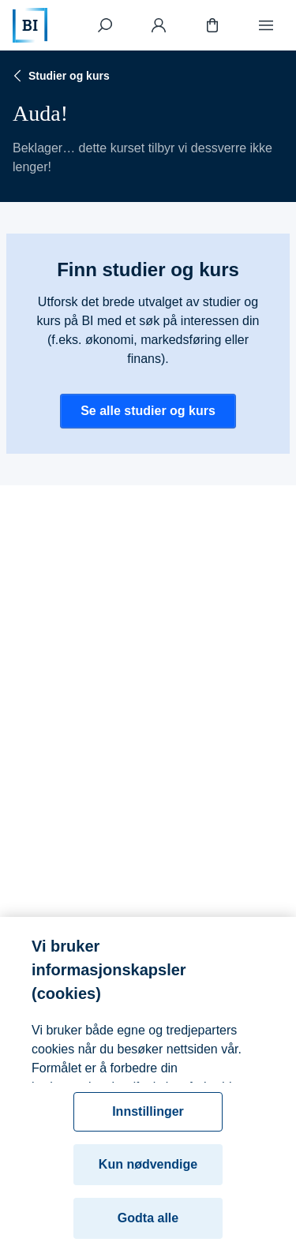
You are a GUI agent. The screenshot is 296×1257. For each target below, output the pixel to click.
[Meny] (266, 25)
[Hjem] (30, 25)
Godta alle (148, 1225)
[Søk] (105, 25)
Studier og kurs (59, 76)
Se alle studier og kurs (148, 410)
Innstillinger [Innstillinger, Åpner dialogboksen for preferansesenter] (148, 1118)
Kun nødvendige (148, 1171)
